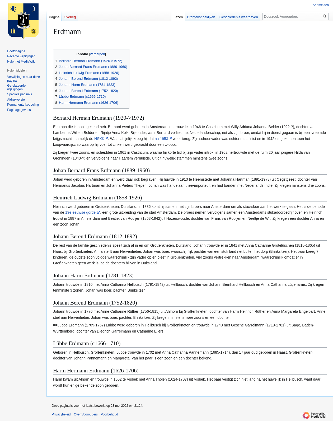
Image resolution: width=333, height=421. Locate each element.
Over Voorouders (86, 414)
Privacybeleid (61, 414)
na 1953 (161, 139)
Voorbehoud (109, 414)
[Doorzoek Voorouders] (295, 16)
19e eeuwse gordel (80, 212)
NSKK (99, 139)
